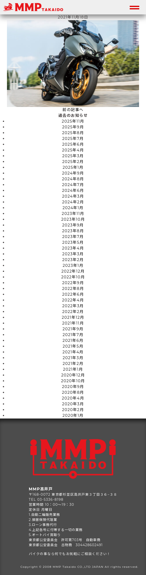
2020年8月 (73, 392)
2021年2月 (73, 363)
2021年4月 (73, 352)
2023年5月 (73, 242)
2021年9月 (73, 329)
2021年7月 (73, 334)
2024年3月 (73, 196)
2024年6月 (73, 190)
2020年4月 (73, 398)
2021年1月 (73, 369)
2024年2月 (73, 202)
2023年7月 (73, 236)
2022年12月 (73, 271)
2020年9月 (73, 386)
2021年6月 (73, 340)
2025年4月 (73, 150)
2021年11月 (73, 323)
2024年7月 (73, 184)
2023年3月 (73, 254)
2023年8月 (73, 231)
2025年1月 (73, 167)
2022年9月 (73, 283)
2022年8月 (73, 288)
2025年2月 (73, 161)
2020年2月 (73, 409)
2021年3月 (73, 358)
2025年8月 (73, 133)
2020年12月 (73, 375)
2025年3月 (73, 156)
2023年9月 (73, 225)
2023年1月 (73, 265)
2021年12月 (73, 317)
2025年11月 (73, 121)
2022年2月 (73, 311)
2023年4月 (73, 248)
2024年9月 (73, 173)
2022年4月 (73, 300)
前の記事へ (73, 109)
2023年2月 (73, 259)
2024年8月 (73, 179)
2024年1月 (72, 208)
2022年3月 (73, 306)
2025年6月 (73, 144)
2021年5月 (73, 346)
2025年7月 (73, 138)
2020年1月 (73, 415)
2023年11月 (73, 213)
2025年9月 (73, 127)
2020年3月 (73, 404)
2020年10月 (73, 381)
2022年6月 (73, 294)
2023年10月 (73, 219)
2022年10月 (73, 277)
